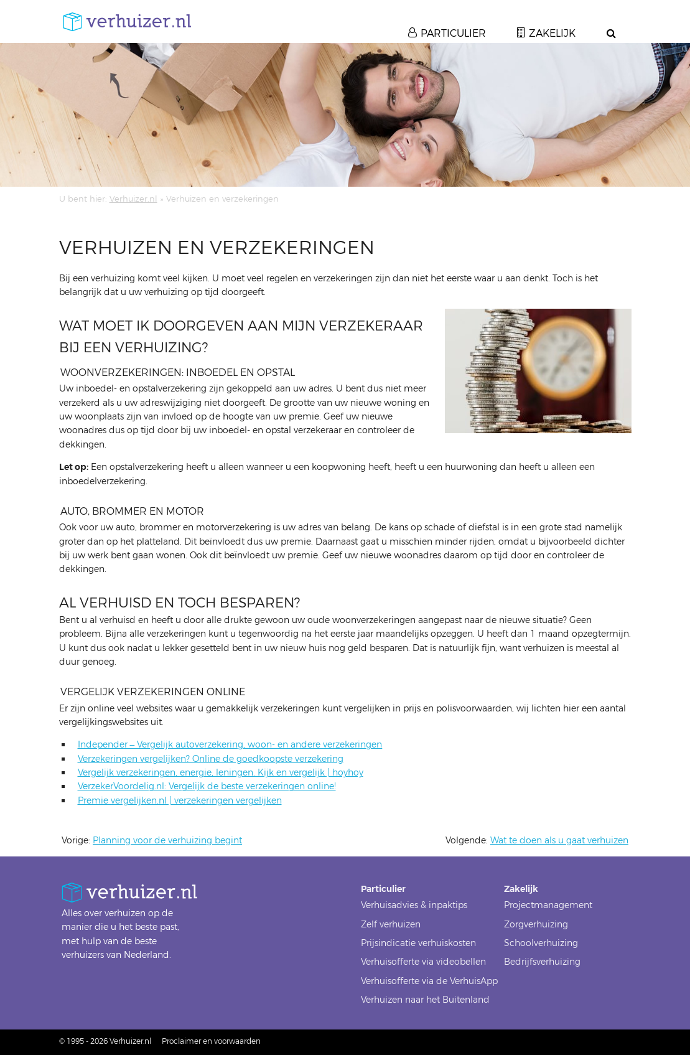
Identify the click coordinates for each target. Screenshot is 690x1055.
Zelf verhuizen (391, 925)
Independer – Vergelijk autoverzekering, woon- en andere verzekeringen (230, 745)
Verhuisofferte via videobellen (423, 962)
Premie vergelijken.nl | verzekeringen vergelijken (180, 801)
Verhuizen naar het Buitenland (425, 1000)
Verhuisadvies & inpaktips (414, 905)
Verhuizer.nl (133, 199)
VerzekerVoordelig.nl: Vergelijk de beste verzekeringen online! (207, 786)
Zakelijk (552, 33)
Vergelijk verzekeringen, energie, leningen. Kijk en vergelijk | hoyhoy (220, 773)
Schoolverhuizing (541, 943)
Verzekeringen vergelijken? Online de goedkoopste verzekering (210, 759)
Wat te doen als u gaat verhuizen (559, 840)
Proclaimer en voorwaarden (211, 1041)
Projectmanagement (548, 905)
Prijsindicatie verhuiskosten (418, 943)
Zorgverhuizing (536, 925)
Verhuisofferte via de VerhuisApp (429, 981)
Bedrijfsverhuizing (542, 962)
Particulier (453, 33)
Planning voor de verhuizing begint (167, 840)
